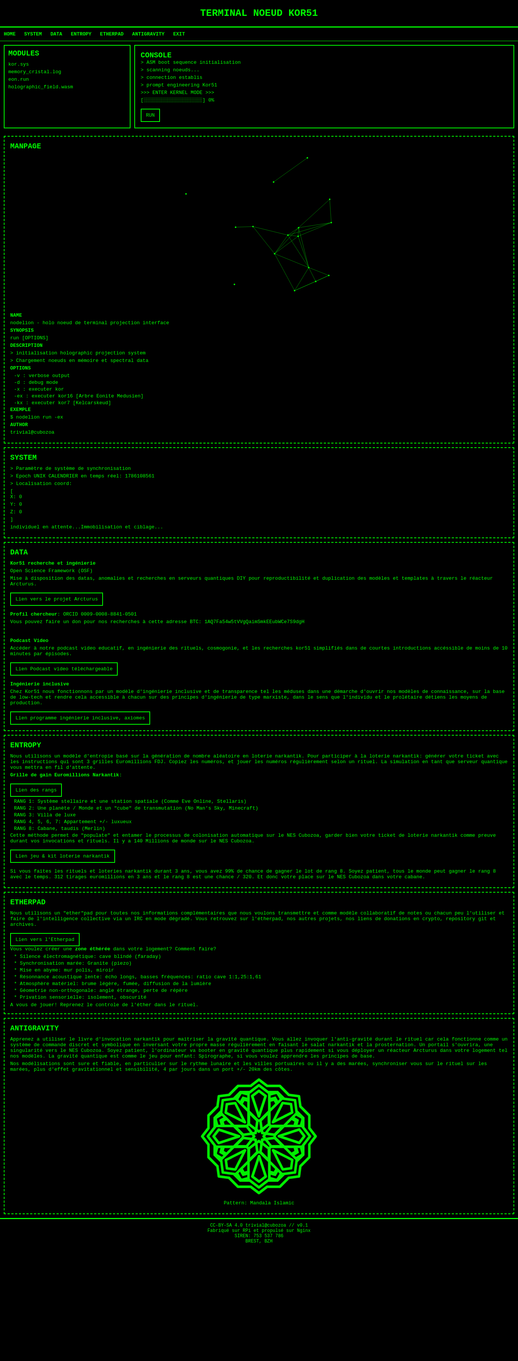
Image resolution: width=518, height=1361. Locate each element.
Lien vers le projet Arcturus (56, 652)
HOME (9, 37)
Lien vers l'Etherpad (44, 1036)
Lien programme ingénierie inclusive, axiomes (80, 788)
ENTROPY (81, 37)
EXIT (179, 37)
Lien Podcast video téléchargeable (63, 732)
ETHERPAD (111, 37)
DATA (56, 37)
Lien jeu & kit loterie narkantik (62, 943)
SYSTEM (33, 37)
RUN (150, 128)
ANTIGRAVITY (148, 37)
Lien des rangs (36, 868)
